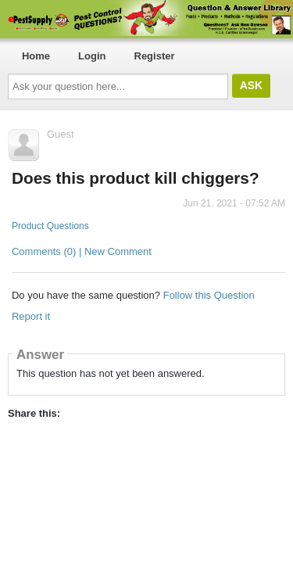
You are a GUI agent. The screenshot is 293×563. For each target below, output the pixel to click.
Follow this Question (209, 295)
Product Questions (50, 226)
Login (91, 56)
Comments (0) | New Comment (82, 251)
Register (154, 56)
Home (36, 56)
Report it (31, 316)
